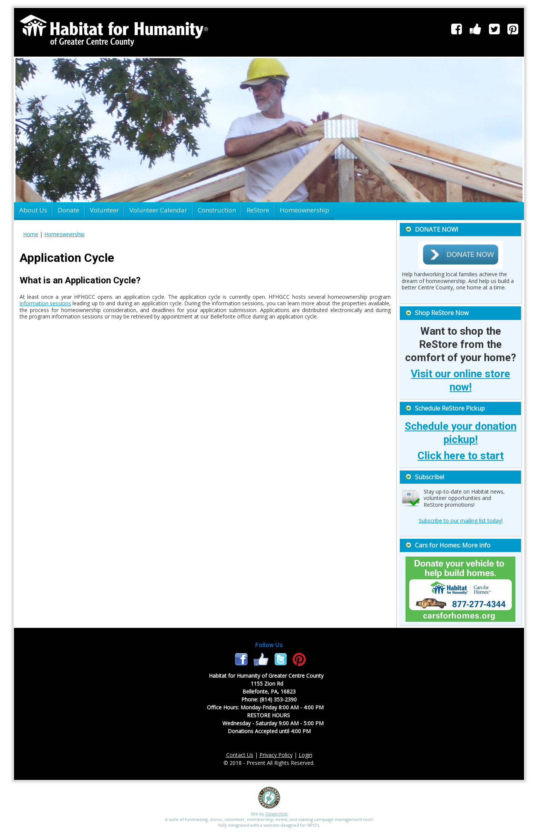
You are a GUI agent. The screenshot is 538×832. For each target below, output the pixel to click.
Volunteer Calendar (158, 210)
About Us (33, 210)
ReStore (258, 210)
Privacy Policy (276, 754)
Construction (217, 210)
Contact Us (239, 754)
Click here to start (461, 455)
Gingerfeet (276, 814)
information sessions (45, 303)
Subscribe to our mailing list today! (461, 520)
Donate (68, 210)
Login (305, 754)
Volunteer (104, 210)
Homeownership (304, 210)
